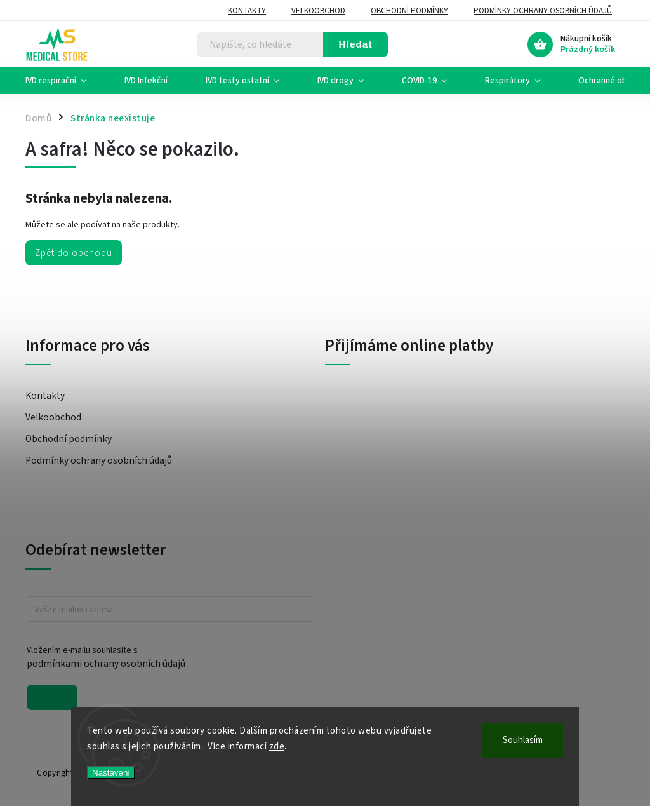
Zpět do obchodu (73, 253)
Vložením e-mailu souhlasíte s (164, 657)
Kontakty (247, 11)
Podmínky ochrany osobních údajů (543, 11)
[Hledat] (260, 44)
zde (277, 746)
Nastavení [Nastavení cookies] (111, 772)
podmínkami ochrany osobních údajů (106, 664)
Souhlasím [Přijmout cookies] (523, 740)
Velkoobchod (318, 11)
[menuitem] (65, 80)
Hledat (355, 44)
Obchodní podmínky (409, 11)
